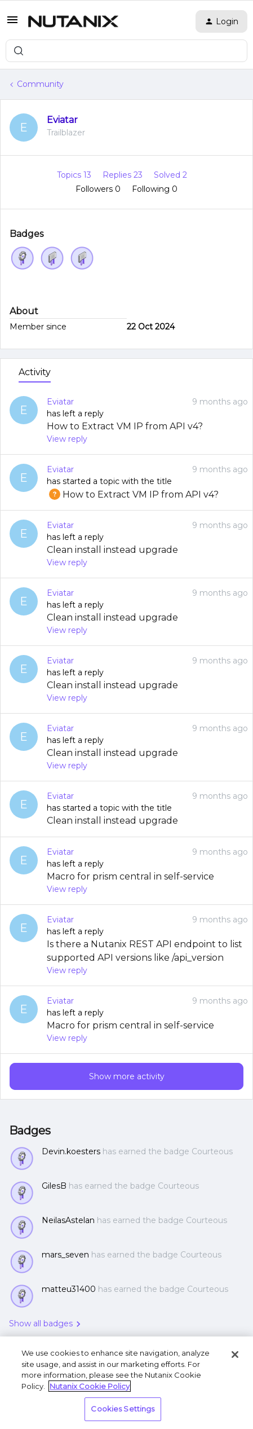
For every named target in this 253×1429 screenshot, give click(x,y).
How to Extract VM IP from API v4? (125, 426)
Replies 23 (124, 175)
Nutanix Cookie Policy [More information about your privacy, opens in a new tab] (90, 1386)
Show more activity (127, 1076)
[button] (12, 24)
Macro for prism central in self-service (130, 876)
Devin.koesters (71, 1151)
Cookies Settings (122, 1408)
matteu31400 (69, 1289)
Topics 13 (75, 175)
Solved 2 (170, 175)
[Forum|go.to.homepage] (73, 21)
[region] (126, 1382)
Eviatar (62, 120)
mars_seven (65, 1255)
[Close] (235, 1354)
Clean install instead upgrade (112, 549)
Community (40, 84)
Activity (35, 372)
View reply (67, 439)
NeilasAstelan (68, 1220)
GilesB (54, 1186)
